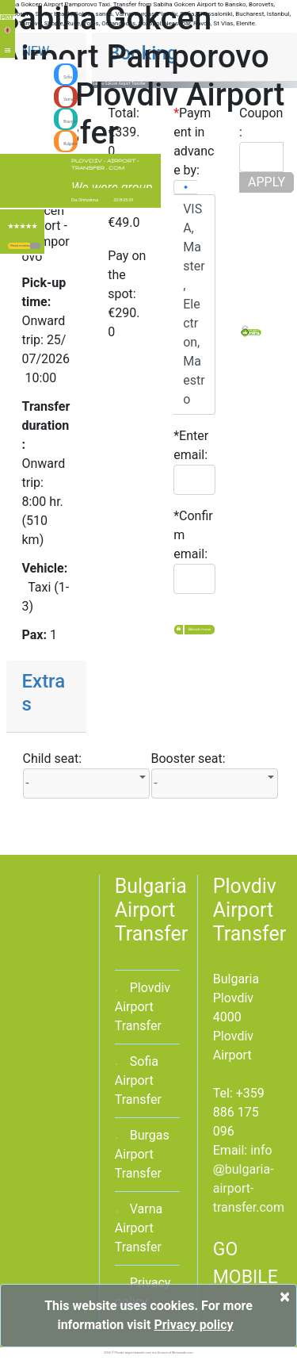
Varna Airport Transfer (139, 1228)
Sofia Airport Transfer (138, 1080)
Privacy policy (193, 1324)
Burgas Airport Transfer (142, 1154)
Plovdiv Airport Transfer (142, 1006)
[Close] (284, 1296)
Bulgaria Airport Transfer (151, 910)
